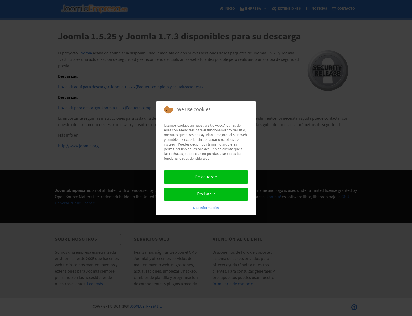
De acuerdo (206, 177)
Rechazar (206, 194)
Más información (206, 208)
